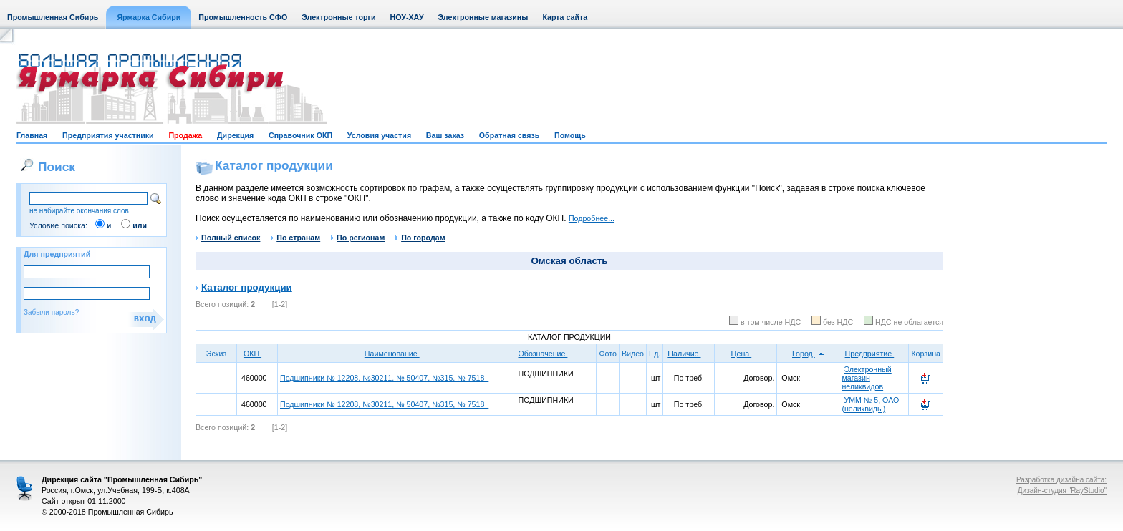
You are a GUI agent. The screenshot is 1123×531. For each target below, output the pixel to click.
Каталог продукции (246, 287)
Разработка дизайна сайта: (1061, 480)
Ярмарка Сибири (148, 17)
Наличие (688, 353)
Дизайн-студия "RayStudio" (1062, 491)
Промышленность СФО (242, 17)
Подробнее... (591, 218)
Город (808, 353)
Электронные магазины (483, 17)
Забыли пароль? (51, 312)
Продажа (185, 135)
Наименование (397, 353)
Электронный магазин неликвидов (866, 378)
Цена (746, 353)
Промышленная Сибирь (52, 17)
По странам (295, 237)
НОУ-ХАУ (407, 17)
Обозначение (548, 353)
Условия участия (379, 135)
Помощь (570, 135)
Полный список (228, 237)
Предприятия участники (108, 135)
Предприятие (874, 353)
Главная (31, 135)
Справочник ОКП (300, 135)
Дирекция (235, 135)
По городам (420, 237)
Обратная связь (509, 135)
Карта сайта (564, 17)
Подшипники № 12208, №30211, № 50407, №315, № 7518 (384, 378)
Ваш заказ (445, 135)
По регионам (358, 237)
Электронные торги (338, 17)
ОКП (257, 353)
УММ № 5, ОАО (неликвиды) (870, 404)
